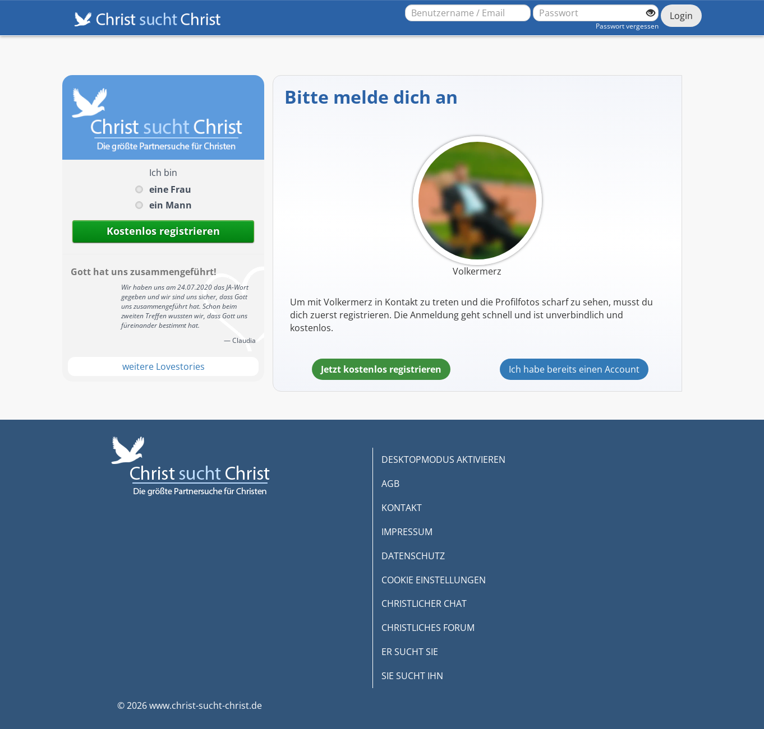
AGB (390, 483)
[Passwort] (596, 12)
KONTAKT (401, 508)
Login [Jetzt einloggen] (681, 16)
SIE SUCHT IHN (412, 676)
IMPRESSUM (406, 532)
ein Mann (170, 205)
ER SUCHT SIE (409, 652)
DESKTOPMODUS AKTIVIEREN (443, 459)
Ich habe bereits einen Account (574, 369)
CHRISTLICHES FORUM (428, 627)
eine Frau (170, 189)
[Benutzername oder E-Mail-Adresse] (468, 12)
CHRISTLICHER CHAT (424, 603)
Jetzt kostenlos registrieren (381, 369)
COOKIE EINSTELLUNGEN (433, 580)
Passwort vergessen (627, 26)
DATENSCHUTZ (413, 556)
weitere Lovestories (163, 366)
